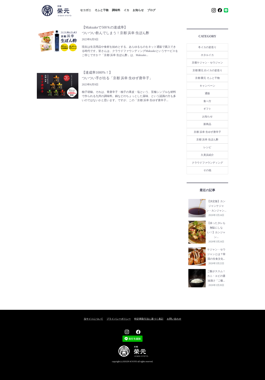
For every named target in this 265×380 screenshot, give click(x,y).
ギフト (207, 108)
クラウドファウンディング (207, 162)
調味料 (116, 10)
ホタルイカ (207, 55)
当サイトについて (93, 319)
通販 (207, 93)
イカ (126, 10)
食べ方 (207, 101)
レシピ (207, 147)
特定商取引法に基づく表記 (148, 319)
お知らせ (138, 10)
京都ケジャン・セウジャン (207, 62)
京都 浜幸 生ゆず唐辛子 (207, 132)
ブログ (151, 10)
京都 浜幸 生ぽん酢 (207, 139)
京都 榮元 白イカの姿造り (207, 70)
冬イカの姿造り (207, 47)
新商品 (207, 124)
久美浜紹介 (207, 155)
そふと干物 (101, 10)
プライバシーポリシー (119, 319)
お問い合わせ (174, 319)
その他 (207, 170)
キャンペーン (207, 85)
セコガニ (85, 10)
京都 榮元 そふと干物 (207, 78)
